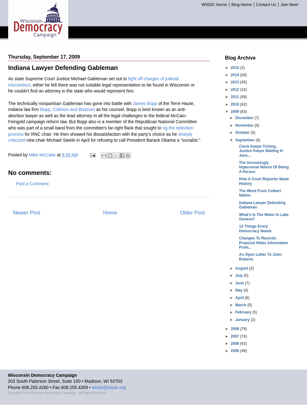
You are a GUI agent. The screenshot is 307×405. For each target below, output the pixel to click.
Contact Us (266, 5)
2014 (235, 75)
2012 (235, 89)
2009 (235, 111)
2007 (235, 336)
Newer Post (26, 213)
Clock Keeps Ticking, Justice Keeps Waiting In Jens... (261, 151)
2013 (235, 82)
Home (110, 213)
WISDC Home (214, 5)
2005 (235, 351)
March (241, 305)
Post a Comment (32, 183)
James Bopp (145, 103)
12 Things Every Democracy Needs (255, 228)
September (245, 140)
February (243, 312)
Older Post (192, 213)
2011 (235, 97)
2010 (235, 104)
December (244, 118)
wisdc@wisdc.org (109, 387)
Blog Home (242, 5)
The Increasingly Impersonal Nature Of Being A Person (264, 167)
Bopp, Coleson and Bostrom (67, 109)
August (242, 268)
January (243, 320)
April (240, 298)
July (239, 275)
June (240, 283)
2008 (235, 329)
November (245, 125)
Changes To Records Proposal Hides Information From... (263, 243)
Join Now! (289, 5)
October (243, 132)
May (239, 290)
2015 (235, 68)
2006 (235, 343)
